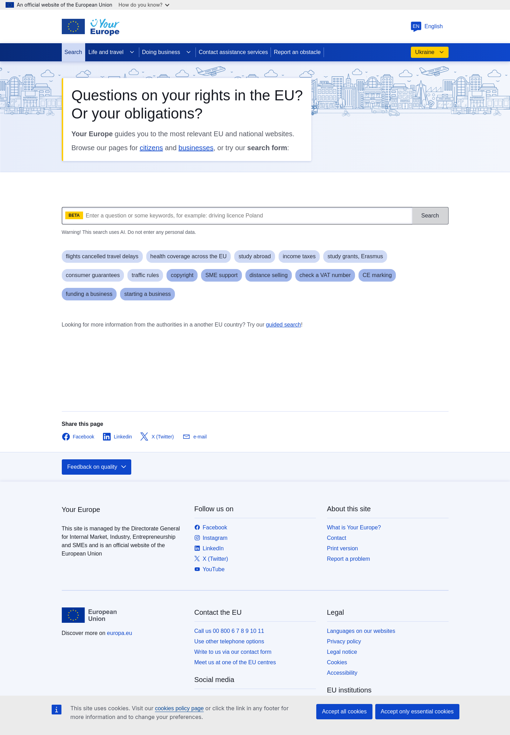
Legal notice (342, 652)
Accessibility (342, 673)
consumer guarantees (93, 275)
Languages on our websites (361, 631)
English (427, 26)
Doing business (166, 52)
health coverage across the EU (188, 256)
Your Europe (81, 509)
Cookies (337, 662)
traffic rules (145, 275)
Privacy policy (344, 641)
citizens (151, 148)
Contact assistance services (233, 52)
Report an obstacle (297, 52)
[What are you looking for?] (237, 215)
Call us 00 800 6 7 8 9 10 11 (229, 631)
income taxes (299, 256)
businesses (195, 148)
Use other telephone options (229, 641)
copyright (182, 275)
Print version (342, 548)
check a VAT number (325, 275)
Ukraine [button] (429, 52)
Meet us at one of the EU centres (235, 662)
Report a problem (348, 559)
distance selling (269, 275)
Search (73, 52)
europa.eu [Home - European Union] (119, 633)
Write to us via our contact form (233, 652)
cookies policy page (179, 708)
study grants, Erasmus (355, 256)
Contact (336, 538)
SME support (221, 275)
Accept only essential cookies (417, 711)
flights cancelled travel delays (102, 256)
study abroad (254, 256)
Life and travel (111, 52)
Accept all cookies (344, 711)
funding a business (89, 294)
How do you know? (144, 5)
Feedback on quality (97, 467)
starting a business (147, 294)
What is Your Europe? (354, 527)
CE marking (377, 275)
